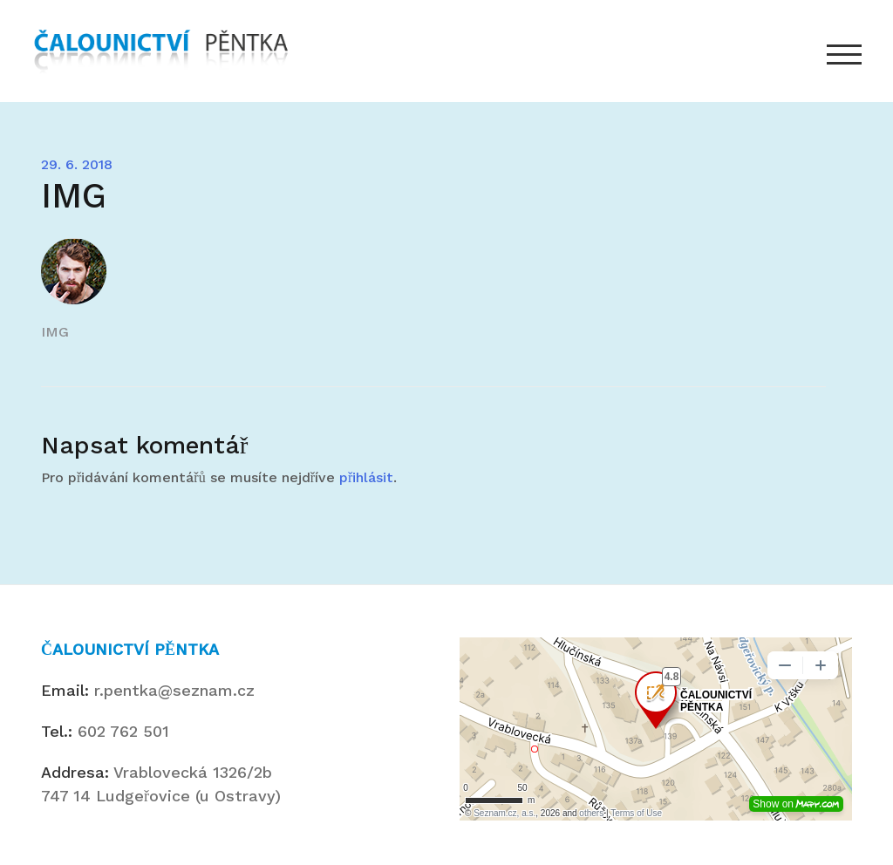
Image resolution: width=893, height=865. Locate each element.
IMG (55, 332)
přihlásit (366, 477)
